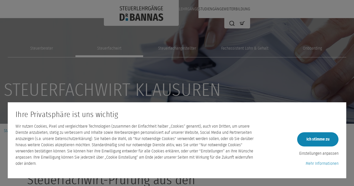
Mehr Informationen (322, 163)
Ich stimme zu (317, 139)
